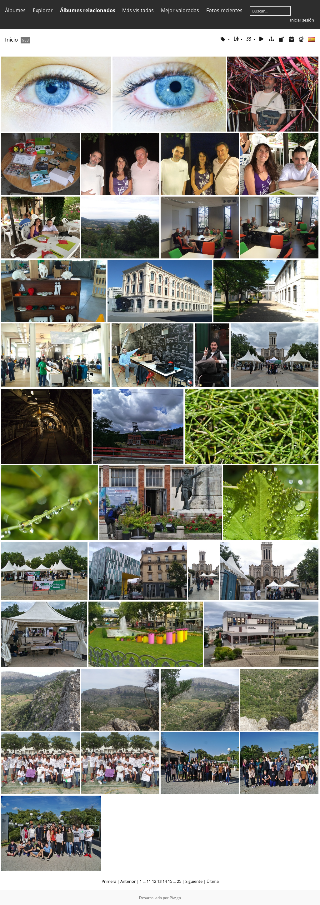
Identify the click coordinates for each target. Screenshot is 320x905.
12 (154, 881)
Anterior (128, 881)
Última (213, 881)
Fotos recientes (224, 10)
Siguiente (193, 881)
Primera (109, 881)
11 (149, 881)
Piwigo (175, 897)
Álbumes (15, 10)
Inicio (11, 39)
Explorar (43, 10)
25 (179, 881)
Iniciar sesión (302, 20)
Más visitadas (138, 10)
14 (164, 881)
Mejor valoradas (180, 10)
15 (170, 881)
